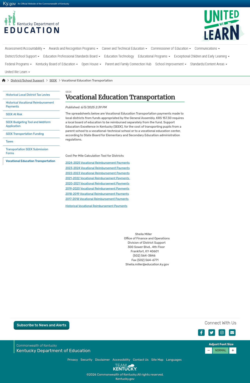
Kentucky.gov (125, 379)
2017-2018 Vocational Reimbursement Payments (99, 199)
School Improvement (170, 64)
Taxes (10, 137)
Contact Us (140, 360)
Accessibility (121, 360)
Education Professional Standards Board (71, 56)
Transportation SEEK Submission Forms (29, 146)
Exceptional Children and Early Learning (201, 56)
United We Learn (17, 72)
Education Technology (119, 56)
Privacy (72, 360)
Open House (91, 64)
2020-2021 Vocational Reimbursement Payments (100, 183)
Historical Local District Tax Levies (30, 94)
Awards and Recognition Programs (73, 48)
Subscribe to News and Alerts (41, 325)
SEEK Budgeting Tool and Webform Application (30, 122)
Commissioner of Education (171, 48)
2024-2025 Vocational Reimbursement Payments (100, 163)
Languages (174, 360)
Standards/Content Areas (208, 64)
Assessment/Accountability (25, 48)
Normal (220, 350)
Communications (207, 48)
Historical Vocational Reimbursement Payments (24, 103)
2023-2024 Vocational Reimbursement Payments (100, 168)
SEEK (53, 80)
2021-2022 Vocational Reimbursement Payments (100, 178)
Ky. (9, 3)
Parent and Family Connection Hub (128, 64)
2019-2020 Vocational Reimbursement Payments (100, 188)
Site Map (157, 360)
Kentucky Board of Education (57, 64)
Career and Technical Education (124, 48)
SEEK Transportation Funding (26, 130)
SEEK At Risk (15, 113)
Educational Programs (154, 56)
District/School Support (22, 56)
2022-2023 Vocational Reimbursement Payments (100, 173)
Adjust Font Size (221, 344)
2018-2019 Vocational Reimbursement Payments (99, 193)
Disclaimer (102, 360)
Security (86, 360)
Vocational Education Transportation (22, 158)
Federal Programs (18, 64)
